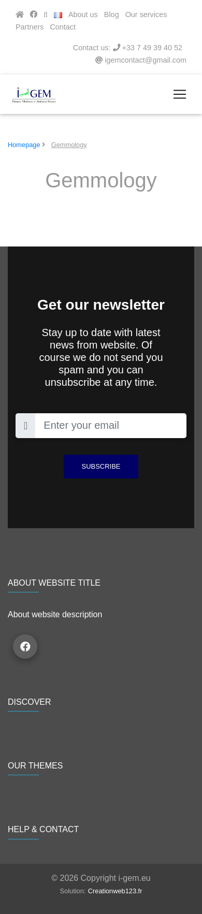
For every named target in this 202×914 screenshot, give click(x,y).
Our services (146, 14)
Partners (30, 27)
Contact (63, 27)
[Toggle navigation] (180, 94)
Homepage (24, 145)
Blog (111, 14)
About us (83, 14)
